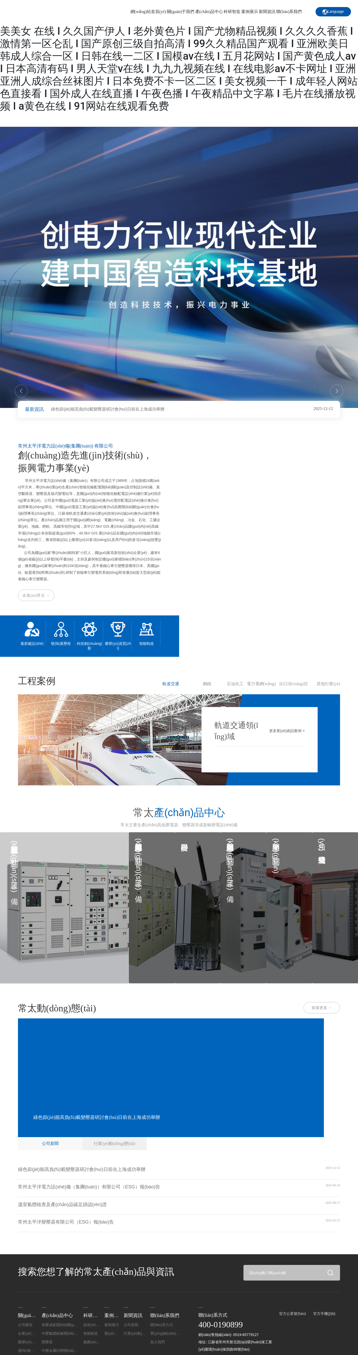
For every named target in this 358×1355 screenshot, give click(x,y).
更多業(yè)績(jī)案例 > (287, 730)
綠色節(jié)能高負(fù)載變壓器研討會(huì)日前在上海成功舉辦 (108, 409)
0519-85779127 (246, 1332)
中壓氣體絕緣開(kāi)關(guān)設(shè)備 (138, 861)
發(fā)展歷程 (61, 643)
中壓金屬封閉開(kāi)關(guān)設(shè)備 (230, 861)
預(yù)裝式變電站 (321, 841)
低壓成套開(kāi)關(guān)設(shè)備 (16, 865)
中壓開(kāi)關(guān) (276, 853)
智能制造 (146, 643)
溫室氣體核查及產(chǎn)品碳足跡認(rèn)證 (62, 1202)
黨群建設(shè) (32, 643)
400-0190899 (220, 1322)
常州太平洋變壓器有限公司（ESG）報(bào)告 (66, 1219)
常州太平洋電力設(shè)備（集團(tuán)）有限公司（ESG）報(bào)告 (89, 1184)
